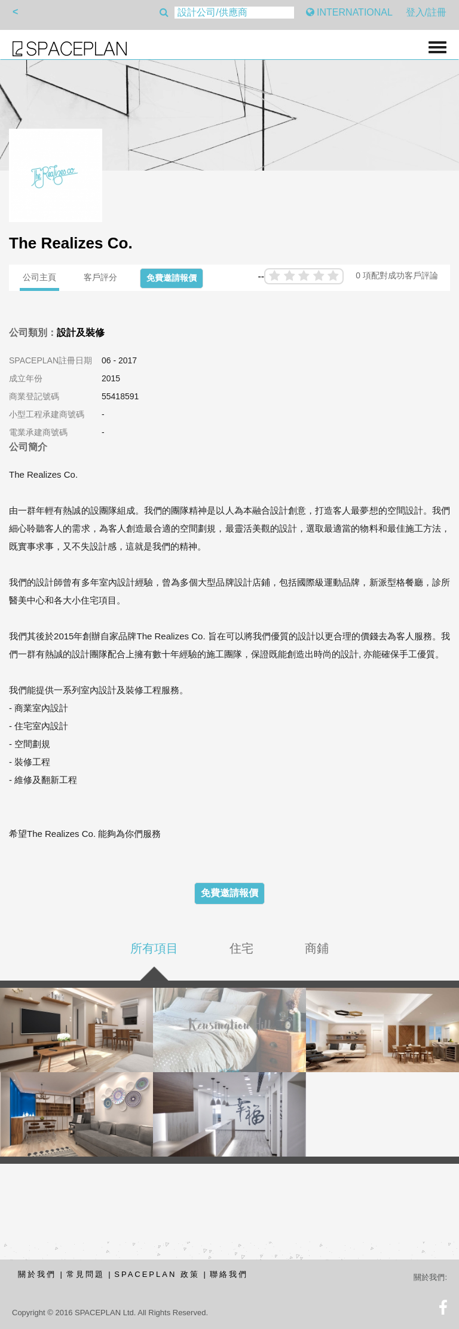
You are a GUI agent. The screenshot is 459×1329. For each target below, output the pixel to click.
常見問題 (85, 1274)
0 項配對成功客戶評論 (397, 275)
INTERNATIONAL (349, 12)
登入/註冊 (426, 12)
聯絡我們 (229, 1274)
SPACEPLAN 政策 (157, 1274)
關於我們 (37, 1274)
